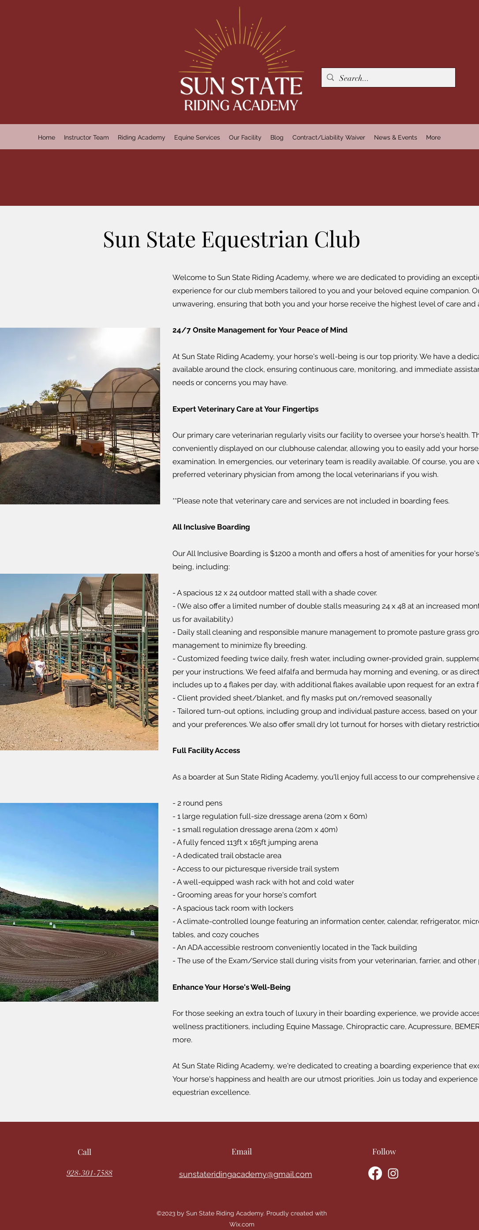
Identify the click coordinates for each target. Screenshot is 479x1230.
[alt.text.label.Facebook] (375, 1173)
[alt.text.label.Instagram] (393, 1173)
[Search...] (388, 78)
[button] (141, 137)
